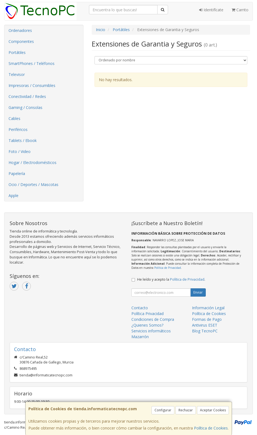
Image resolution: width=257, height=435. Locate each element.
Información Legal (208, 307)
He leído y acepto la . (171, 279)
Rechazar (185, 410)
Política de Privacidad (167, 268)
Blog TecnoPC (205, 330)
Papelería (17, 173)
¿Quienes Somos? (147, 325)
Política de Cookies (211, 428)
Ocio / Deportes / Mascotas (33, 184)
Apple (13, 195)
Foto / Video (20, 151)
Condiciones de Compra (152, 319)
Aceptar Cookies (213, 410)
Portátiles (17, 52)
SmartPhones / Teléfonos (32, 63)
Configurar (163, 410)
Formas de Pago (207, 319)
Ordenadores (20, 30)
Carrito (240, 9)
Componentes (21, 41)
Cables (14, 118)
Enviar (198, 292)
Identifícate (211, 9)
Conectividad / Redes (27, 96)
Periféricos (18, 129)
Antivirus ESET (204, 325)
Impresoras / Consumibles (32, 85)
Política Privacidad (147, 313)
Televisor (17, 74)
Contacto (139, 307)
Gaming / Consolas (25, 107)
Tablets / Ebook (23, 140)
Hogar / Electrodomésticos (32, 162)
